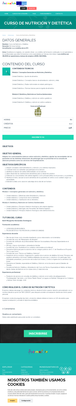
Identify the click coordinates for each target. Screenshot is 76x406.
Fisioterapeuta (25, 374)
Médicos (23, 370)
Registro (32, 8)
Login (23, 8)
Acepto (12, 400)
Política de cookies (44, 374)
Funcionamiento (45, 13)
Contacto (59, 13)
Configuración (25, 400)
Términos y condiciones (46, 372)
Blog (3, 374)
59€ (70, 128)
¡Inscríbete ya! (38, 137)
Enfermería (11, 35)
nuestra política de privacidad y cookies (37, 395)
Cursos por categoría (20, 13)
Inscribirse (38, 333)
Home (6, 13)
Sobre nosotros (43, 370)
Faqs (34, 13)
